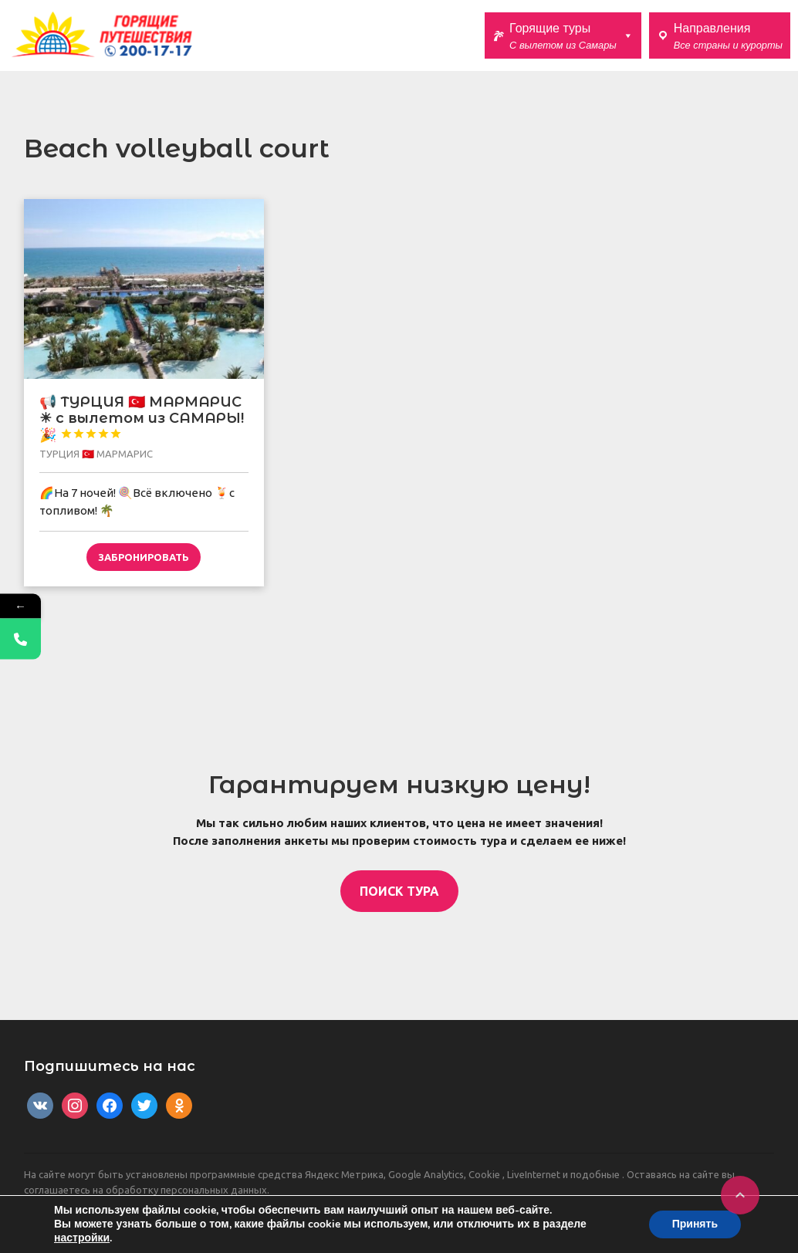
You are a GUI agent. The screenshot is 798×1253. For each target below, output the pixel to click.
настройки (82, 1238)
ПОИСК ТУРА (399, 891)
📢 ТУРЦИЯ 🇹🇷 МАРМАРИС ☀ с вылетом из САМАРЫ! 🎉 (141, 418)
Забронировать (143, 557)
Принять (695, 1224)
